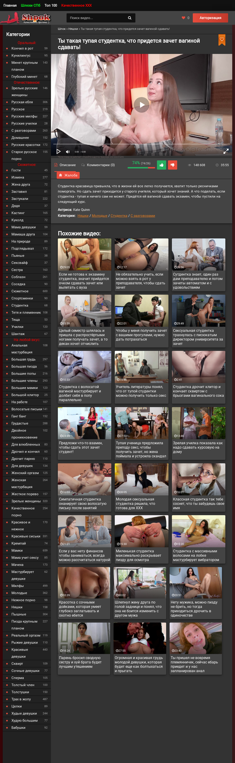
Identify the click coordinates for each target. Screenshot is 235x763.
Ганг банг (18, 416)
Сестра (17, 270)
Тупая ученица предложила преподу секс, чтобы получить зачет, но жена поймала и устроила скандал (141, 449)
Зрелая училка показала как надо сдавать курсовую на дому (198, 447)
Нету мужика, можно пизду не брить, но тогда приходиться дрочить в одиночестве (194, 609)
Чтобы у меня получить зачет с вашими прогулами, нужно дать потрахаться (141, 334)
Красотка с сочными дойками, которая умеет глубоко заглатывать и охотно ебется (80, 609)
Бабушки (18, 728)
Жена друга (20, 184)
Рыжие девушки (24, 642)
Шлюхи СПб (30, 5)
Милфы (17, 586)
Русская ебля (22, 102)
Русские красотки (25, 145)
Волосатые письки (26, 409)
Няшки (83, 216)
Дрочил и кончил (25, 452)
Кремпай (18, 543)
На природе (20, 241)
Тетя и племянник (26, 312)
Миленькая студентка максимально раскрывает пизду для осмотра (138, 555)
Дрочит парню (23, 459)
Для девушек (22, 466)
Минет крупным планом (24, 66)
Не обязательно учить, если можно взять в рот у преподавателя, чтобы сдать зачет (140, 281)
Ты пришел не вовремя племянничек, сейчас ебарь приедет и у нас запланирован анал (194, 664)
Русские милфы (24, 116)
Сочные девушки (25, 671)
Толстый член (22, 685)
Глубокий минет (24, 77)
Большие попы (23, 374)
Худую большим (24, 720)
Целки (16, 706)
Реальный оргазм (25, 635)
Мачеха (17, 565)
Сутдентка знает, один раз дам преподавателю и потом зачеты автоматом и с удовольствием (198, 281)
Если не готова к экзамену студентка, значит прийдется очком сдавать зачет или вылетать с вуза (84, 281)
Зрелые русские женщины (24, 91)
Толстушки (20, 692)
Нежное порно (23, 600)
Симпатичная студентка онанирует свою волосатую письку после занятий (82, 503)
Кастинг (18, 213)
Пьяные (17, 256)
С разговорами (143, 216)
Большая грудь (23, 359)
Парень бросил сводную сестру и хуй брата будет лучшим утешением (80, 662)
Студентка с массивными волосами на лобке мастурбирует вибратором (196, 555)
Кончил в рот (22, 48)
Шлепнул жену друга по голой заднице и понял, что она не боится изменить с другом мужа (138, 609)
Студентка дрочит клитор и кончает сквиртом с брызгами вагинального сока (198, 391)
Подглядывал (22, 248)
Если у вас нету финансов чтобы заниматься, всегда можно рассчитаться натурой (84, 555)
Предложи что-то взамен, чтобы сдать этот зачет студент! (81, 447)
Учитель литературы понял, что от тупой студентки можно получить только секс (141, 391)
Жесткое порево (25, 494)
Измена (17, 177)
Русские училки (24, 123)
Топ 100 (51, 5)
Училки (17, 327)
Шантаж (18, 334)
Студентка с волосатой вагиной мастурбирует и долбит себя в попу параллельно (80, 393)
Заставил (19, 192)
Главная (10, 5)
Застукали (19, 199)
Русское (18, 109)
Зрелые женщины (26, 501)
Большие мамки (24, 388)
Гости (16, 170)
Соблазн (18, 277)
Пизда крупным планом (24, 624)
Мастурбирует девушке (22, 575)
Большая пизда (24, 366)
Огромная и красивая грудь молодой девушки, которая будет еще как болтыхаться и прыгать (139, 664)
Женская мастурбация (21, 483)
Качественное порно (23, 511)
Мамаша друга (23, 234)
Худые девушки (24, 713)
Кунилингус (21, 55)
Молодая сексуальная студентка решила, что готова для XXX (135, 503)
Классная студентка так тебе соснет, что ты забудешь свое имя (198, 503)
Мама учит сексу (25, 558)
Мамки (17, 550)
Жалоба (68, 175)
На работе (19, 402)
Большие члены (24, 381)
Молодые (99, 216)
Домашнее (20, 138)
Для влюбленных (25, 444)
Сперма (17, 678)
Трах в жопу (21, 699)
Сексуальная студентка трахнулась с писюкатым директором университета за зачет (198, 337)
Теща (15, 320)
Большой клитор (25, 395)
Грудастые (19, 423)
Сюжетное (19, 291)
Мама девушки (23, 227)
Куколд (17, 220)
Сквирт (17, 664)
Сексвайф (19, 263)
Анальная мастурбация (21, 348)
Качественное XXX (76, 5)
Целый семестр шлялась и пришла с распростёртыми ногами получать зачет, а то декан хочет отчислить (83, 337)
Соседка (18, 284)
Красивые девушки (19, 653)
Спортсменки (22, 298)
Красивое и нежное (20, 525)
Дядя (15, 206)
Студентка (119, 216)
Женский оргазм (25, 473)
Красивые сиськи (25, 536)
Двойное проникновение (24, 433)
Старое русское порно (24, 155)
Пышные (18, 614)
